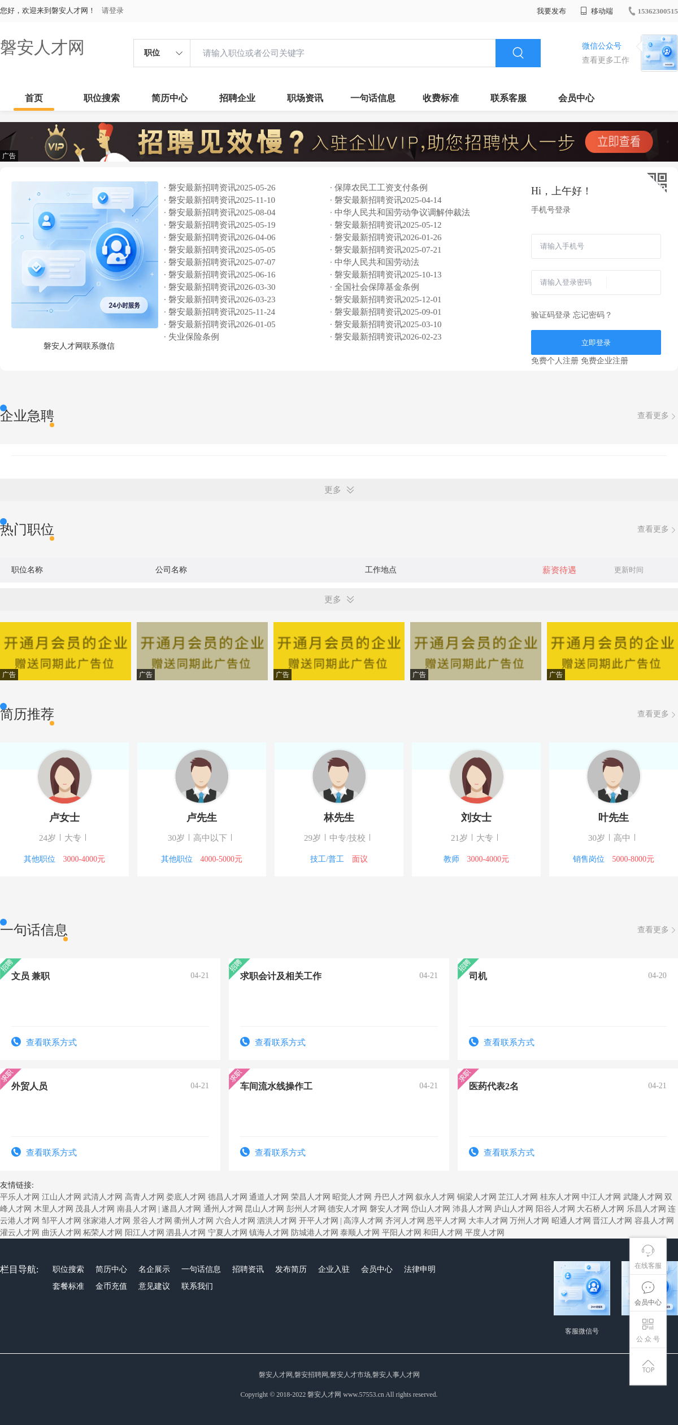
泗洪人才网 (277, 1221)
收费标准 (441, 98)
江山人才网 (61, 1197)
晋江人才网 (612, 1221)
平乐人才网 (20, 1197)
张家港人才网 (107, 1221)
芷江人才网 (518, 1197)
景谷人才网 (152, 1221)
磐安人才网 (42, 47)
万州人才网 (529, 1221)
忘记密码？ (592, 315)
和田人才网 (443, 1232)
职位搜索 (102, 98)
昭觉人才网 (352, 1197)
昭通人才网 (571, 1221)
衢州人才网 (194, 1221)
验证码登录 (551, 315)
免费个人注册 (555, 361)
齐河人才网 (405, 1221)
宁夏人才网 (227, 1232)
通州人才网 (223, 1209)
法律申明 (420, 1269)
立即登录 (596, 342)
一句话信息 (372, 98)
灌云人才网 (20, 1232)
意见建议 (154, 1286)
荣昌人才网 (311, 1197)
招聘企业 (237, 98)
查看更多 (657, 416)
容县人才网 (654, 1221)
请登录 (113, 10)
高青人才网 (144, 1197)
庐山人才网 (513, 1209)
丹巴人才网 (394, 1197)
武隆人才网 (643, 1197)
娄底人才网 (186, 1197)
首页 (34, 98)
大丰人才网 (488, 1221)
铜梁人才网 (477, 1197)
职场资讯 (305, 98)
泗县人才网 (186, 1232)
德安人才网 (347, 1209)
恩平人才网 (446, 1221)
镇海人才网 (269, 1232)
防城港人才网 (314, 1232)
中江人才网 (601, 1197)
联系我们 (197, 1286)
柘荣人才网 (103, 1232)
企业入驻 (334, 1269)
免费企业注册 (604, 361)
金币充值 (111, 1286)
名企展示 (154, 1269)
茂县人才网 (95, 1209)
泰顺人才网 (360, 1232)
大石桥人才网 (600, 1209)
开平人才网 (318, 1221)
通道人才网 (269, 1197)
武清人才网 (103, 1197)
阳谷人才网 (555, 1209)
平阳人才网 (401, 1232)
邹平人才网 (61, 1221)
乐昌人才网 (646, 1209)
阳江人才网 (144, 1232)
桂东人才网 (560, 1197)
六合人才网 (235, 1221)
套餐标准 (68, 1286)
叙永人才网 (435, 1197)
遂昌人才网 (181, 1209)
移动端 (596, 11)
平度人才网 (485, 1232)
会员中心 (576, 98)
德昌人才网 (227, 1197)
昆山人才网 (264, 1209)
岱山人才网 (430, 1209)
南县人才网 (137, 1209)
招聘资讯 (248, 1269)
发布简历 (291, 1269)
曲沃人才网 (61, 1232)
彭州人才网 (306, 1209)
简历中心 (169, 98)
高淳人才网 (363, 1221)
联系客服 (508, 98)
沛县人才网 (472, 1209)
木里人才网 (53, 1209)
